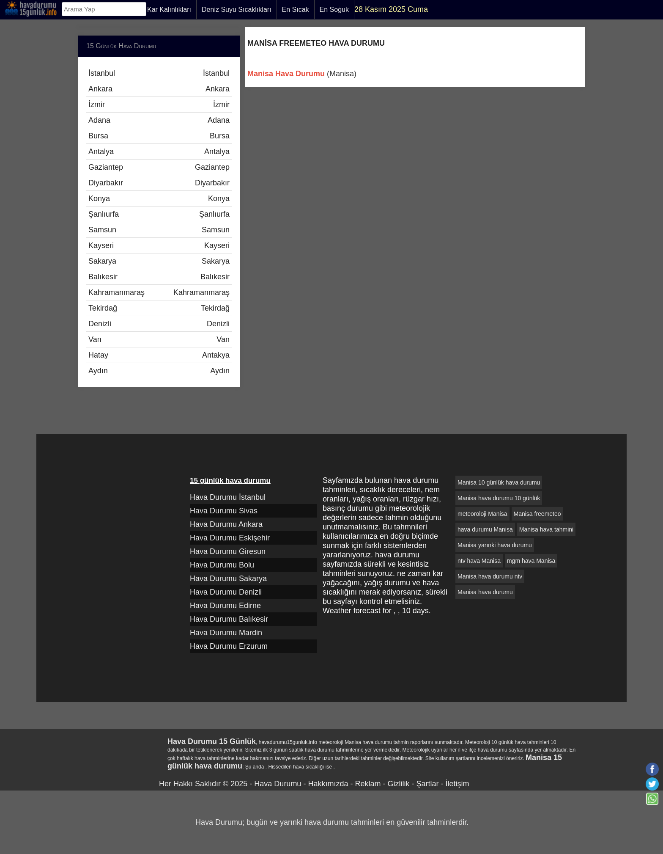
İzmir (159, 104)
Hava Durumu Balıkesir (229, 619)
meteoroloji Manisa (482, 513)
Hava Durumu (277, 784)
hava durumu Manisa (485, 529)
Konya (159, 198)
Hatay (159, 355)
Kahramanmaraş (159, 292)
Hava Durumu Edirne (225, 605)
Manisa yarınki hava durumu (495, 545)
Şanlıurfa (159, 214)
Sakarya (159, 261)
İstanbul (159, 73)
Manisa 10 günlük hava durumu (499, 482)
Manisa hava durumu (485, 592)
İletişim (457, 784)
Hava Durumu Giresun (228, 551)
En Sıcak (295, 9)
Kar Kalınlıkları (169, 9)
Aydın (159, 370)
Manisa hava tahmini (546, 529)
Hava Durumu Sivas (224, 511)
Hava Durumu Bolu (222, 565)
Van (159, 339)
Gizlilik (398, 784)
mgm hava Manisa (531, 560)
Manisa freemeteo (537, 513)
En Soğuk (334, 9)
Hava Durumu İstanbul (228, 497)
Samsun (159, 229)
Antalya (159, 151)
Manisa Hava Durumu (286, 73)
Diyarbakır (159, 182)
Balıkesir (159, 276)
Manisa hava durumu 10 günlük (499, 498)
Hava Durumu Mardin (226, 632)
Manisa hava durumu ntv (490, 576)
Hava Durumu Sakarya (228, 578)
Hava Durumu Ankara (226, 524)
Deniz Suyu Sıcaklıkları (236, 9)
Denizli (159, 323)
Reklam (368, 784)
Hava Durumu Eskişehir (230, 538)
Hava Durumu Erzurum (229, 646)
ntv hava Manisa (479, 560)
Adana (159, 120)
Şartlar (427, 784)
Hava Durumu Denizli (226, 592)
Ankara (159, 88)
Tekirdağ (159, 308)
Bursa (159, 135)
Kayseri (159, 245)
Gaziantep (159, 167)
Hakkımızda (328, 784)
